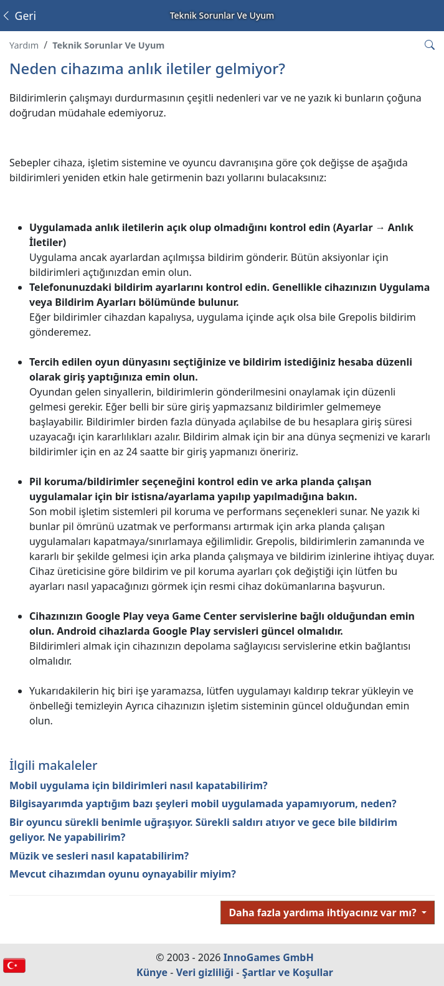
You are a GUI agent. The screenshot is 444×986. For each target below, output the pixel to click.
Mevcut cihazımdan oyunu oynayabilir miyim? (122, 874)
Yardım (24, 45)
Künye (152, 972)
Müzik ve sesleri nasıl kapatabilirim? (99, 856)
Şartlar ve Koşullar (287, 972)
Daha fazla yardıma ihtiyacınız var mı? (324, 912)
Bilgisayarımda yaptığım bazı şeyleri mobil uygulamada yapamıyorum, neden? (203, 803)
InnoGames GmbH (269, 957)
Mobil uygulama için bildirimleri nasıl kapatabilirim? (138, 785)
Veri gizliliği (205, 972)
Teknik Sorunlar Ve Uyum (108, 45)
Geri (18, 15)
